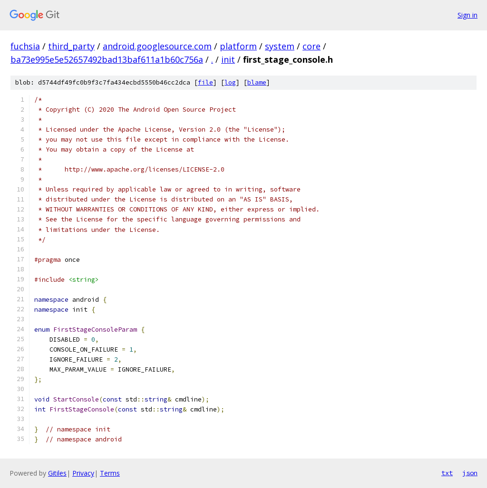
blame (256, 82)
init (228, 59)
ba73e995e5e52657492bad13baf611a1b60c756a (106, 59)
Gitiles (57, 473)
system (279, 46)
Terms (110, 473)
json (469, 473)
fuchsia (25, 46)
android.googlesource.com (157, 46)
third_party (71, 46)
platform (238, 46)
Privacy (83, 473)
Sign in (467, 14)
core (311, 46)
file (205, 82)
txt (447, 473)
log (230, 82)
